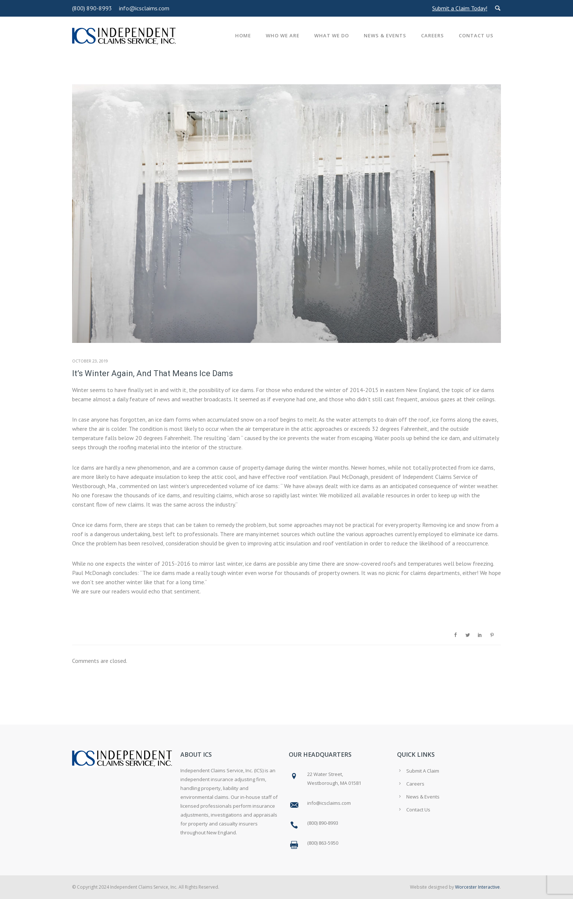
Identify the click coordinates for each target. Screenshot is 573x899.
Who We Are (282, 35)
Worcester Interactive (477, 887)
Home (243, 35)
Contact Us (476, 35)
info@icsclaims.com (144, 8)
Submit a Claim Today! (459, 8)
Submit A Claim (422, 770)
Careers (432, 35)
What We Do (331, 35)
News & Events (385, 35)
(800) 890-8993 (92, 8)
